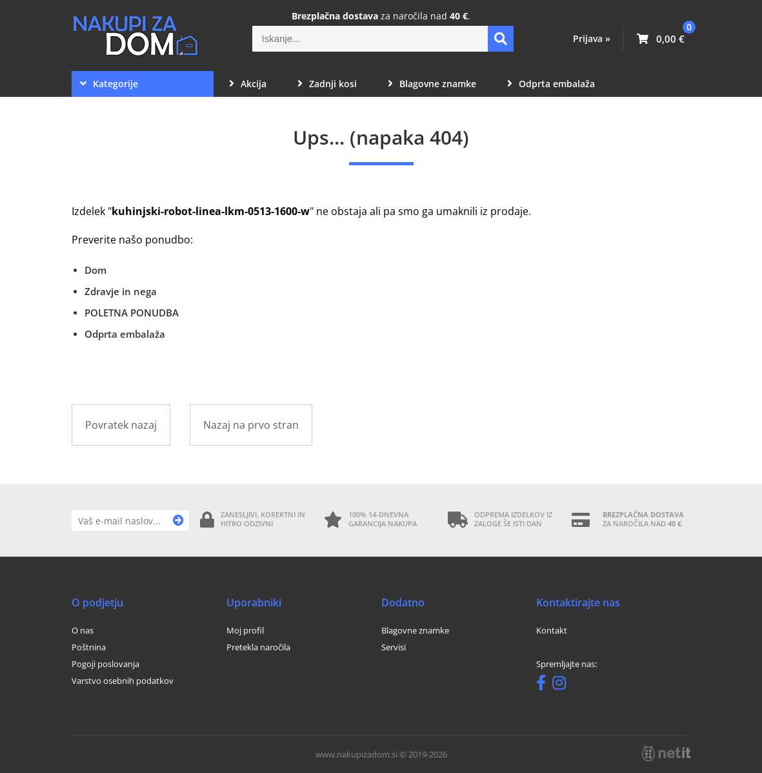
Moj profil (245, 630)
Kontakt (551, 630)
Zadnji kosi (327, 83)
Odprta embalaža (551, 83)
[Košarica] (660, 39)
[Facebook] (544, 685)
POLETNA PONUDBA (132, 312)
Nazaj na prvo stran (251, 425)
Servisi (393, 647)
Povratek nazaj (121, 425)
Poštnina (89, 647)
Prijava (591, 38)
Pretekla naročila (258, 647)
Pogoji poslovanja (105, 664)
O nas (83, 630)
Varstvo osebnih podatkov (123, 680)
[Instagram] (562, 685)
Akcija (247, 83)
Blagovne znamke (432, 83)
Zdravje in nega (121, 291)
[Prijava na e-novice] (178, 520)
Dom (95, 269)
